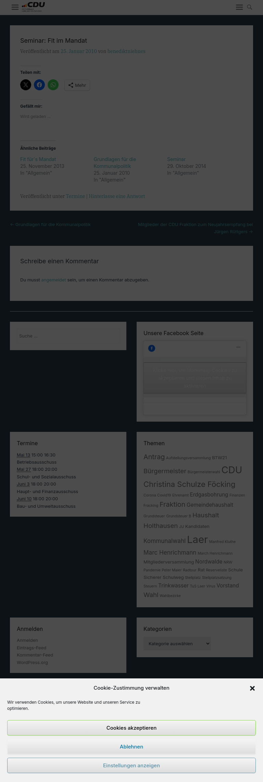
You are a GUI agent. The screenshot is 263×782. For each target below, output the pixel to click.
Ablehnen (131, 746)
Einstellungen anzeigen (131, 765)
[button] (252, 688)
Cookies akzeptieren (131, 728)
